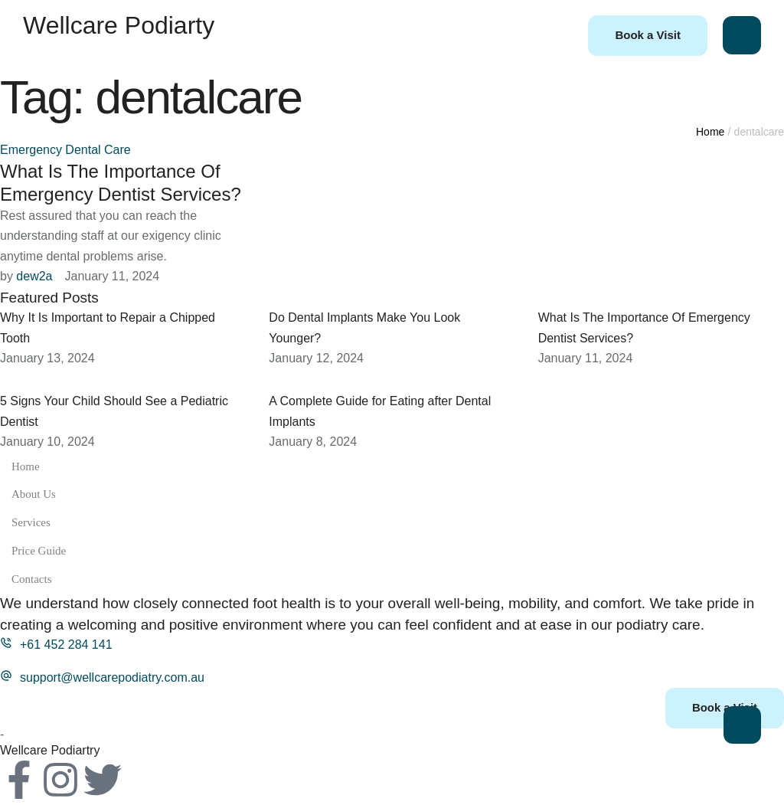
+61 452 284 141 (66, 644)
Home (710, 132)
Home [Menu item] (392, 467)
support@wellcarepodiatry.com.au (112, 677)
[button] (647, 35)
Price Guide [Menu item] (392, 551)
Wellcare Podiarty (118, 25)
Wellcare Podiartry (50, 750)
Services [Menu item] (392, 523)
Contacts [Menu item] (392, 579)
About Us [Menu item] (392, 494)
